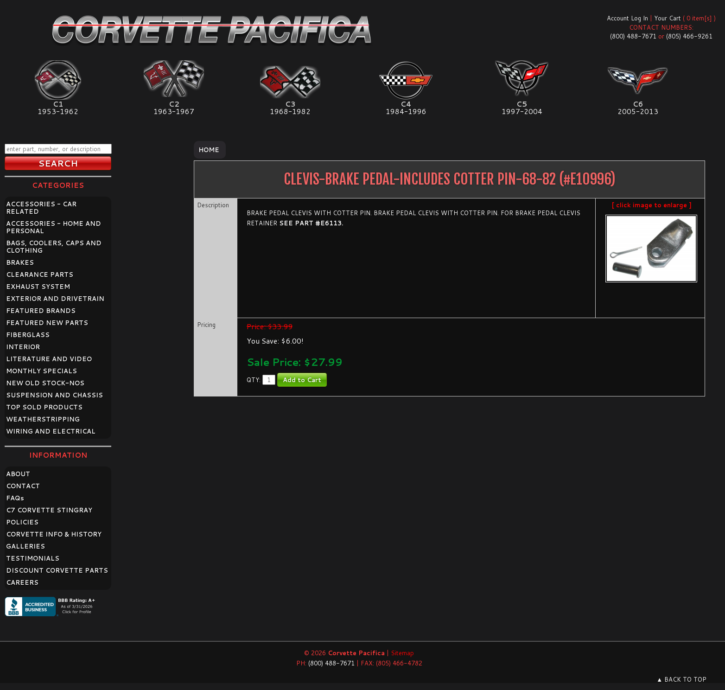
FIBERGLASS (28, 335)
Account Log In (627, 18)
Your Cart (667, 18)
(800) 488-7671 (633, 36)
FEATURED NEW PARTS (47, 323)
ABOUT (18, 474)
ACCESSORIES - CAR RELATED (41, 208)
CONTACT (23, 486)
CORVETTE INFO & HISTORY (54, 534)
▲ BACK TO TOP (681, 679)
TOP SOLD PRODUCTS (44, 407)
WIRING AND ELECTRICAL (50, 431)
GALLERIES (25, 546)
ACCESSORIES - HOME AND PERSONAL (53, 227)
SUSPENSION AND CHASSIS (54, 395)
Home (208, 150)
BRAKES (20, 262)
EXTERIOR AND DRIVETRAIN (55, 298)
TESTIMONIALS (32, 558)
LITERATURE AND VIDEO (49, 359)
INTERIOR (23, 347)
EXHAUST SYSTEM (38, 286)
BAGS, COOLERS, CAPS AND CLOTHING (54, 247)
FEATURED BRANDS (41, 311)
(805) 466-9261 (689, 36)
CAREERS (22, 582)
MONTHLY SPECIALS (41, 371)
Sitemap (402, 653)
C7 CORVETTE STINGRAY (49, 510)
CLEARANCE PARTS (39, 274)
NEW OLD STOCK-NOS (45, 383)
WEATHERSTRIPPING (43, 419)
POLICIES (22, 522)
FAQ (15, 498)
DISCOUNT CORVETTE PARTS (57, 570)
